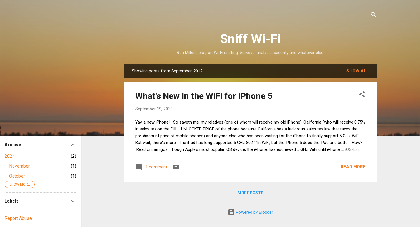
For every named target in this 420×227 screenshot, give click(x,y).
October (17, 176)
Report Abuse (18, 218)
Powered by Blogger (250, 212)
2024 (10, 156)
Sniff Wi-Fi (250, 38)
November (19, 166)
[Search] (373, 15)
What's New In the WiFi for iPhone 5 (203, 96)
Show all (357, 71)
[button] (362, 95)
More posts (250, 193)
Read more (353, 166)
